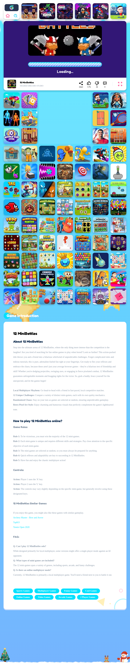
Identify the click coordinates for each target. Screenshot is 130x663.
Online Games (23, 597)
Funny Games (70, 591)
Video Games (44, 597)
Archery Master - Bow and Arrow (28, 517)
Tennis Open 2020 (21, 527)
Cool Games (91, 591)
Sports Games (23, 591)
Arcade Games (65, 597)
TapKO (16, 522)
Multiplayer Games (47, 591)
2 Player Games (87, 597)
